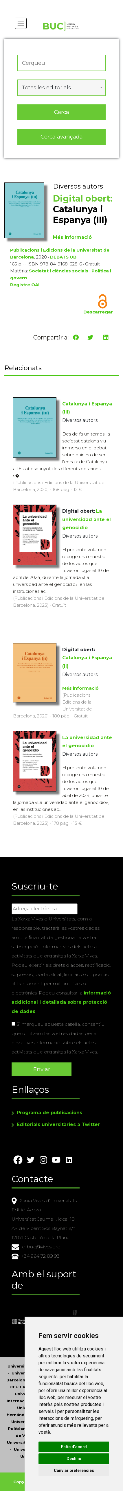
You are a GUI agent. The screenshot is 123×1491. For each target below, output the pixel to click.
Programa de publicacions (49, 1112)
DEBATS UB (63, 257)
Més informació (72, 237)
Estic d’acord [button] (74, 1446)
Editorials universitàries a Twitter (58, 1124)
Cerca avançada (62, 136)
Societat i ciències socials (58, 271)
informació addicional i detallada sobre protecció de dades (61, 1002)
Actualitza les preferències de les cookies (53, 4)
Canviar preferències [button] (74, 1470)
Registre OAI (25, 284)
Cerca (61, 112)
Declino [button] (74, 1458)
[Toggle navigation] (21, 23)
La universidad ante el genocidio (86, 519)
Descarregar (98, 312)
